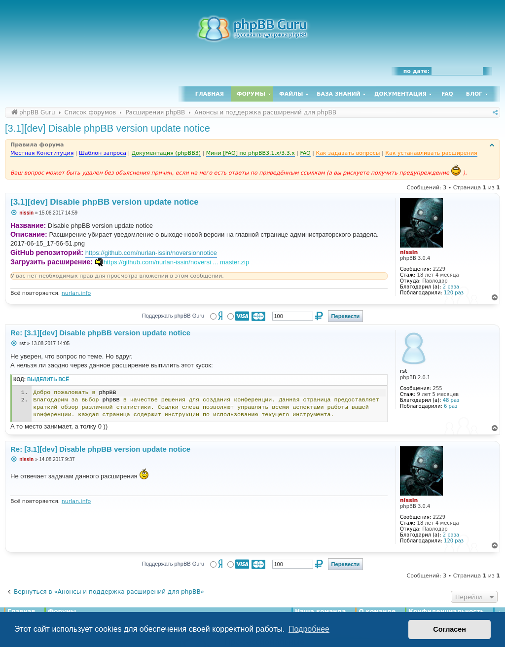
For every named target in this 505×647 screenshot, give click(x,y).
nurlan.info (76, 293)
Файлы (291, 94)
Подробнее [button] (309, 629)
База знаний (339, 94)
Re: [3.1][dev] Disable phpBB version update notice (100, 332)
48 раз (451, 400)
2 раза (451, 286)
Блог (474, 94)
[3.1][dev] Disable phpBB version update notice (107, 128)
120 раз (454, 292)
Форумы (251, 94)
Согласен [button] (449, 629)
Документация (400, 94)
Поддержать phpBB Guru (173, 316)
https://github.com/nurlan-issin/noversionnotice (151, 252)
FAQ (447, 94)
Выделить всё (48, 379)
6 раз (450, 406)
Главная (209, 94)
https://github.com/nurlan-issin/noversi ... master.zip (177, 262)
